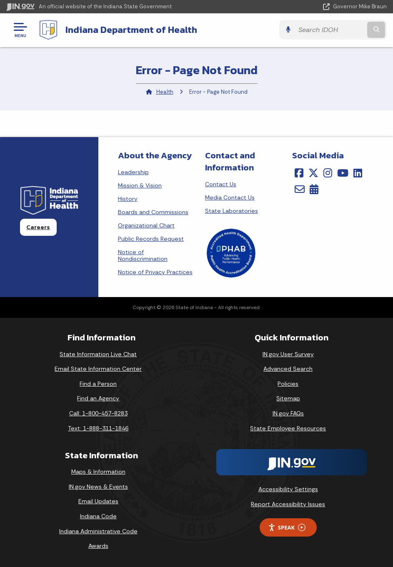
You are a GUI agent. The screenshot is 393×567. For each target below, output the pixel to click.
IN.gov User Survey (288, 354)
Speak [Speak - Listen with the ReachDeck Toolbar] (286, 528)
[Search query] (330, 30)
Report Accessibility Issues (288, 504)
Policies (288, 383)
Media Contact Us (230, 197)
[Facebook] (299, 173)
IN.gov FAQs (288, 413)
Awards (98, 546)
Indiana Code (98, 516)
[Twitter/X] (313, 173)
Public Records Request (151, 238)
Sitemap (288, 398)
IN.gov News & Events (98, 486)
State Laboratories (231, 211)
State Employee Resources (288, 428)
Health (164, 91)
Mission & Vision (140, 185)
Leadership (133, 172)
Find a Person (98, 383)
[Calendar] (314, 189)
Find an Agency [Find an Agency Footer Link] (98, 398)
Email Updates (98, 501)
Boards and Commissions (153, 212)
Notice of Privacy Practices (155, 272)
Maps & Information (98, 471)
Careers (38, 227)
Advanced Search (288, 368)
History (128, 198)
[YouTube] (342, 173)
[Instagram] (327, 173)
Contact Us (220, 184)
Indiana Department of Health (131, 29)
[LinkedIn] (357, 173)
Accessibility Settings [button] (288, 489)
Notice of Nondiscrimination (143, 255)
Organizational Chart (146, 225)
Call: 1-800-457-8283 (98, 413)
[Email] (300, 189)
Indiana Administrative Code (98, 531)
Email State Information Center (98, 368)
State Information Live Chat (98, 354)
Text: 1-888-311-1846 (98, 428)
